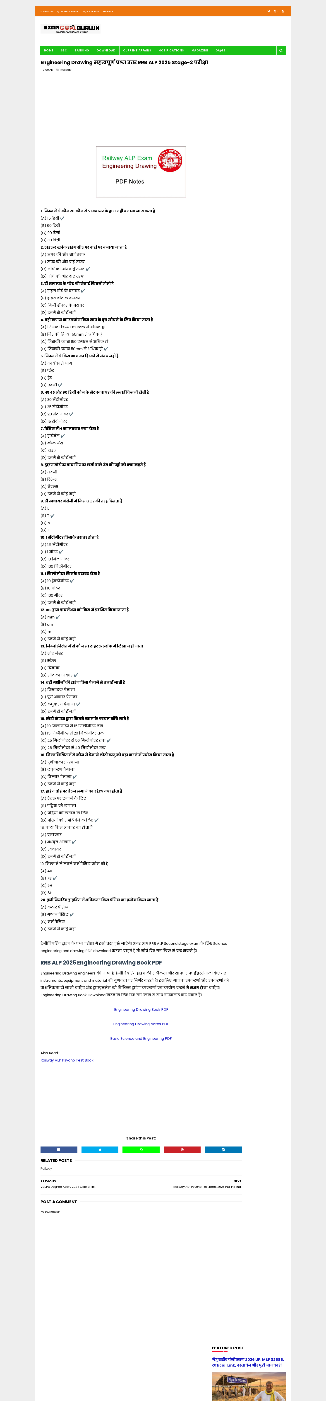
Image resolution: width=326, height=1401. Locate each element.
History (220, 321)
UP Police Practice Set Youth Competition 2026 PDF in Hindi (260, 465)
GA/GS (221, 56)
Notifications (171, 56)
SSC (64, 56)
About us (91, 1384)
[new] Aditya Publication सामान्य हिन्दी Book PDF (256, 485)
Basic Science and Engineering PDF (122, 1069)
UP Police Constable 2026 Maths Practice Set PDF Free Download (258, 509)
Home (48, 56)
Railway (66, 86)
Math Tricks (223, 338)
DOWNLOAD (224, 286)
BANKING (81, 56)
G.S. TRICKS (223, 303)
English (108, 16)
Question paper (226, 372)
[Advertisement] (122, 123)
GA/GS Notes (91, 16)
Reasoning (223, 390)
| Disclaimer (151, 1384)
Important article (228, 329)
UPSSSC (221, 407)
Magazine (47, 16)
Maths (220, 347)
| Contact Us (108, 1384)
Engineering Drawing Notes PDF (122, 1054)
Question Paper (67, 16)
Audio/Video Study (229, 260)
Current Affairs (137, 56)
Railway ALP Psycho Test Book (67, 1091)
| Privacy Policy (130, 1384)
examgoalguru (69, 1384)
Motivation (223, 355)
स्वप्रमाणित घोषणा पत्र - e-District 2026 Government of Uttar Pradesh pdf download (260, 447)
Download (106, 56)
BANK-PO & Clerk (227, 269)
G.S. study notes (227, 312)
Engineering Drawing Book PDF (122, 1040)
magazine (223, 415)
